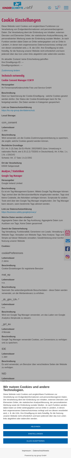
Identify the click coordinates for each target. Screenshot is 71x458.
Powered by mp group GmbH (35, 455)
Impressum (26, 451)
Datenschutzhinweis (41, 451)
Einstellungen (35, 434)
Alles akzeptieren (36, 441)
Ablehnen (35, 426)
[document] (35, 404)
